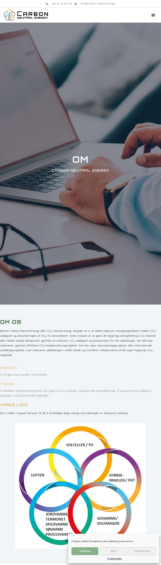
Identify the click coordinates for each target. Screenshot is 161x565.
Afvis (114, 551)
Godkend (85, 551)
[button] (153, 15)
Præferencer (142, 551)
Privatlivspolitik (114, 559)
